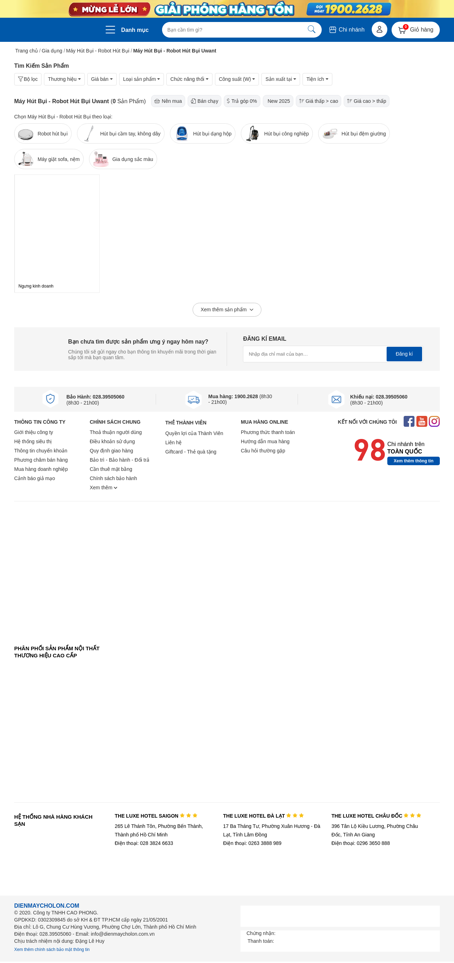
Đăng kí (404, 354)
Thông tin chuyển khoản (40, 450)
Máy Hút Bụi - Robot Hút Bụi (97, 51)
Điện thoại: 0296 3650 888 (361, 843)
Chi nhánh (346, 30)
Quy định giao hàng (111, 450)
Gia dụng (52, 51)
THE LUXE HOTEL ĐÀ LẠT (263, 816)
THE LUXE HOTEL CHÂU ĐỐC (376, 816)
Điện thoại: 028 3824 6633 (144, 843)
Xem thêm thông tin (413, 460)
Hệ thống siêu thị (33, 441)
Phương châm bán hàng (41, 460)
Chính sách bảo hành (113, 478)
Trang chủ (26, 51)
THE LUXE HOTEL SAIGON (156, 816)
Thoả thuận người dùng (116, 432)
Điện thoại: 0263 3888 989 (252, 843)
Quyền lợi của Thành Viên (194, 433)
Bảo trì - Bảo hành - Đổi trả (119, 460)
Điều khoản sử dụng (112, 441)
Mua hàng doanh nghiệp (41, 469)
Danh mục (135, 30)
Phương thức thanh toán (268, 432)
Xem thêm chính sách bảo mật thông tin (52, 949)
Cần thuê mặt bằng (111, 469)
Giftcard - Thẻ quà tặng (190, 452)
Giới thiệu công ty (33, 432)
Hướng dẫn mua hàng (265, 441)
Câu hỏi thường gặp (263, 450)
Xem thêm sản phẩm (227, 309)
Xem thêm (103, 487)
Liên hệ (173, 442)
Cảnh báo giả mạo (34, 478)
